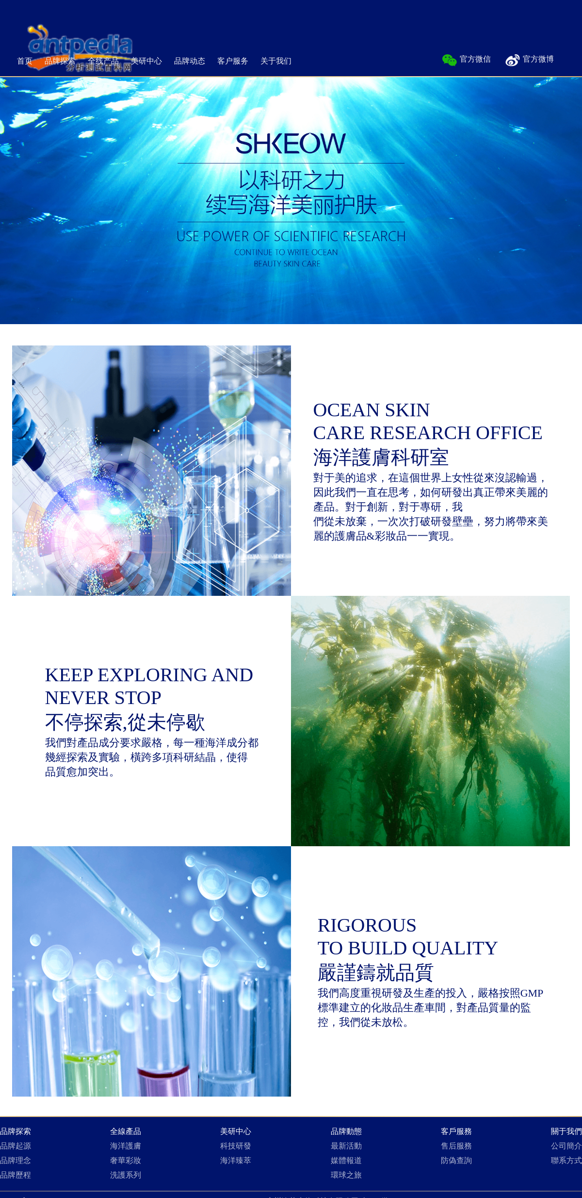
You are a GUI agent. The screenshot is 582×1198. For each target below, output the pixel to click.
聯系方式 (566, 1160)
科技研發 (235, 1146)
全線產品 (125, 1131)
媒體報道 (346, 1160)
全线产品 (103, 61)
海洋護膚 (125, 1146)
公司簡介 (566, 1146)
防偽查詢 (456, 1160)
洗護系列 (125, 1175)
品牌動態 (346, 1131)
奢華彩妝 (125, 1160)
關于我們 (566, 1131)
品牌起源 (15, 1146)
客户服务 (232, 61)
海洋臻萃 (235, 1160)
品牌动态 (189, 61)
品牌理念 (15, 1160)
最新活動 (346, 1146)
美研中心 (146, 61)
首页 (24, 61)
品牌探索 (60, 61)
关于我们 (275, 61)
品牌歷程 (15, 1175)
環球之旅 (346, 1175)
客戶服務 (456, 1131)
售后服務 (456, 1146)
